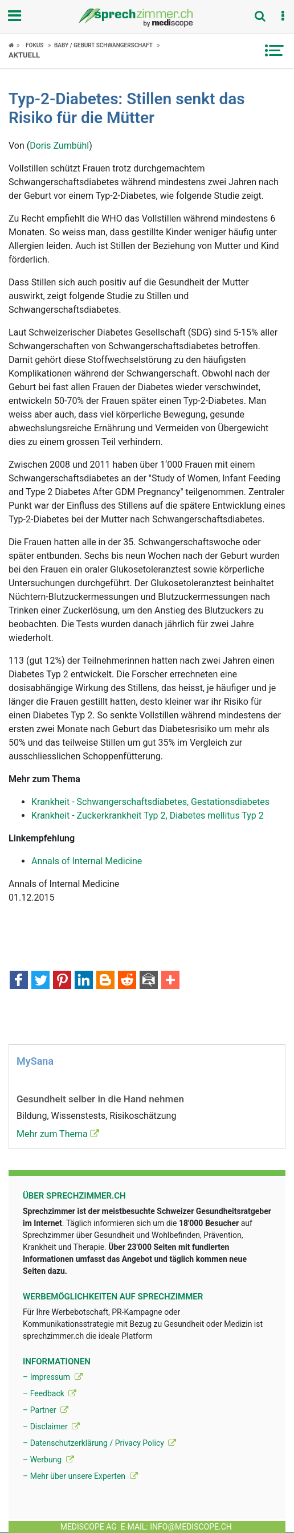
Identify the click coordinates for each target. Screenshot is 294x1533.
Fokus (34, 45)
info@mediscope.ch (191, 1526)
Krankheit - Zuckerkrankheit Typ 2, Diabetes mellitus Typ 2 (147, 815)
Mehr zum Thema (58, 1134)
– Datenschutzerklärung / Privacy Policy (99, 1443)
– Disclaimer (51, 1426)
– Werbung (48, 1459)
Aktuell (24, 55)
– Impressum (53, 1376)
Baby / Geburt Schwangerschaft (103, 45)
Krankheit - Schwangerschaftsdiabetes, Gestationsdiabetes (150, 801)
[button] (282, 16)
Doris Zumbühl (59, 145)
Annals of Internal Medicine (86, 861)
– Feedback (49, 1393)
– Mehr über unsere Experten (80, 1476)
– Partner (45, 1410)
